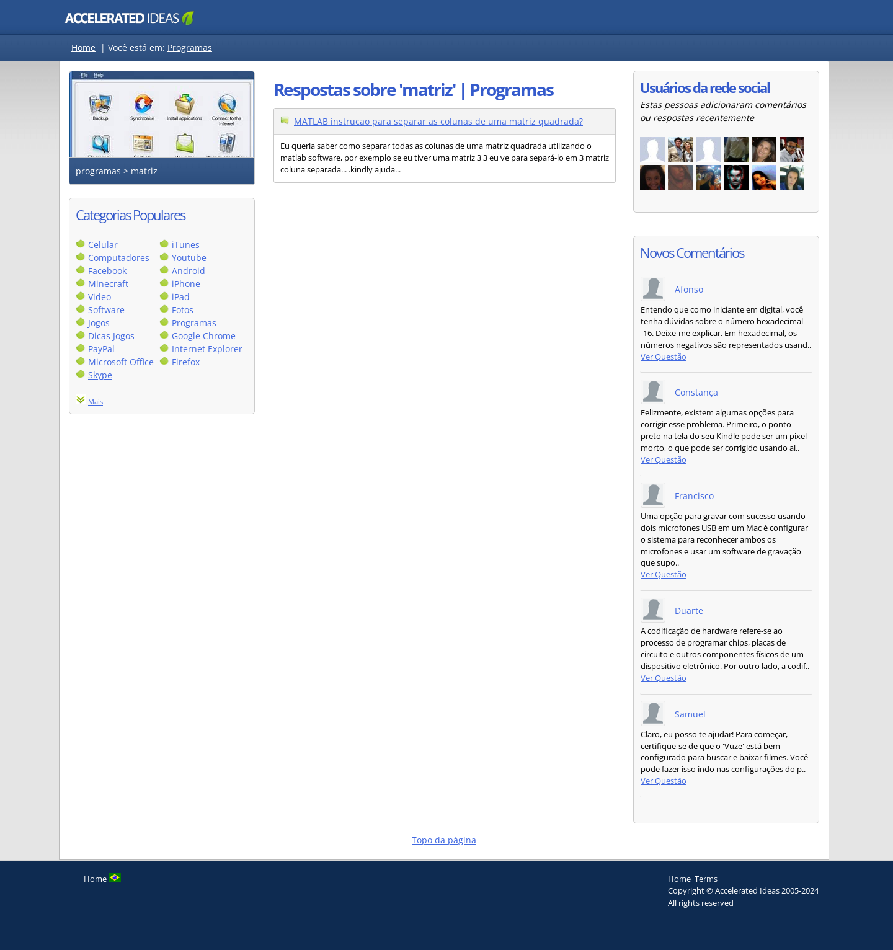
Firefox (186, 362)
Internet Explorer (207, 349)
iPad (181, 297)
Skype (100, 375)
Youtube (189, 258)
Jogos (99, 323)
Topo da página (444, 840)
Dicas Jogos (111, 336)
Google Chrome (204, 336)
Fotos (182, 310)
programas (98, 171)
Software (106, 310)
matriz (144, 171)
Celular (103, 245)
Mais (95, 401)
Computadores (118, 258)
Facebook (107, 271)
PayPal (101, 349)
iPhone (186, 284)
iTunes (186, 245)
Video (99, 297)
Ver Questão (663, 357)
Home (83, 47)
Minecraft (108, 284)
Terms (706, 878)
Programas (189, 47)
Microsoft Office (121, 362)
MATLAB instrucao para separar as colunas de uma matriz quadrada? (438, 121)
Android (188, 271)
